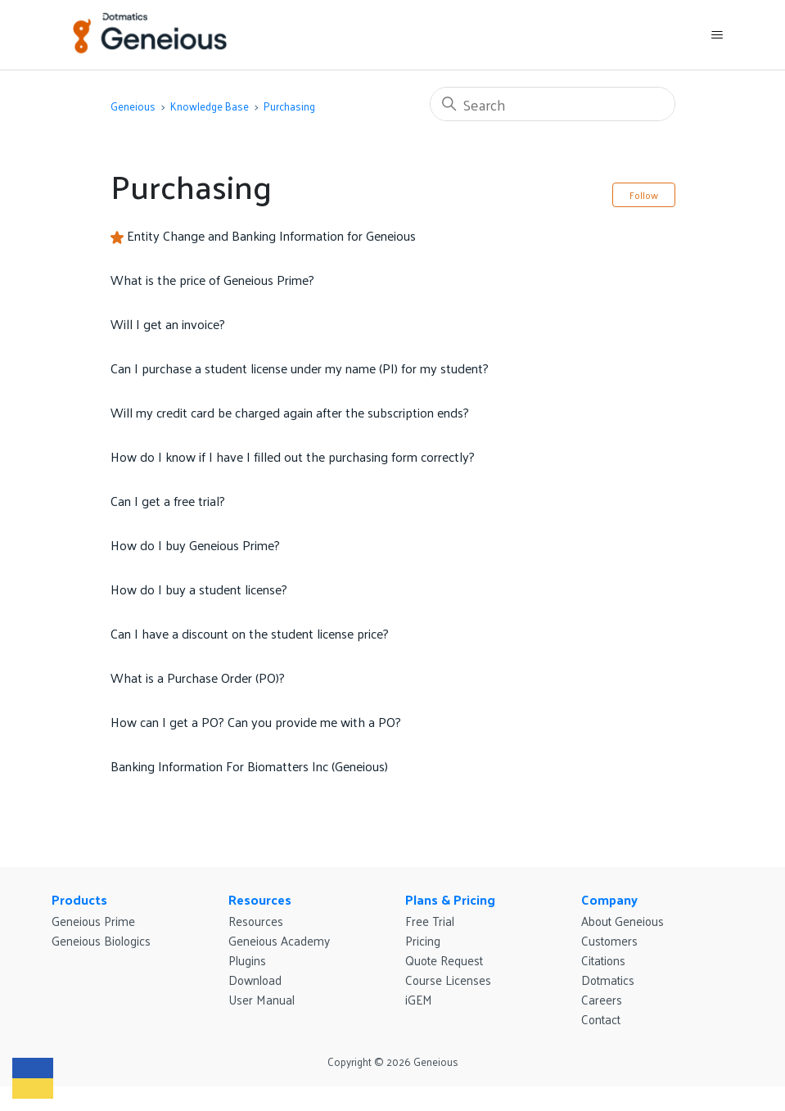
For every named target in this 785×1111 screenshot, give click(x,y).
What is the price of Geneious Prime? (212, 279)
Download (255, 980)
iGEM (418, 999)
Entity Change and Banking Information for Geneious (271, 235)
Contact (600, 1019)
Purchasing (289, 106)
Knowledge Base (209, 106)
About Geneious (622, 921)
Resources (259, 899)
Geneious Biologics (101, 940)
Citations (603, 960)
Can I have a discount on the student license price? (250, 633)
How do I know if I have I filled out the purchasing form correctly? (293, 456)
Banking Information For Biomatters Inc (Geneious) (249, 766)
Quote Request (444, 960)
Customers (609, 940)
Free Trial (429, 921)
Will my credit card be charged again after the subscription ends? (290, 412)
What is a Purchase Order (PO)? (198, 677)
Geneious (133, 106)
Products (79, 899)
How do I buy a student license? (199, 589)
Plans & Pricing (450, 899)
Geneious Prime (93, 921)
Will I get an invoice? (168, 324)
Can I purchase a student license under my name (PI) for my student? (300, 368)
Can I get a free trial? (168, 501)
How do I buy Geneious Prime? (195, 545)
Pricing (422, 940)
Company (609, 899)
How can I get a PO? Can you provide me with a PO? (256, 722)
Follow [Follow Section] (643, 195)
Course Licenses (448, 980)
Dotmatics (607, 980)
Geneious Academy (279, 940)
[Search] (552, 104)
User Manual (261, 999)
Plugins (247, 960)
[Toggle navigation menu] (717, 35)
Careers (601, 999)
